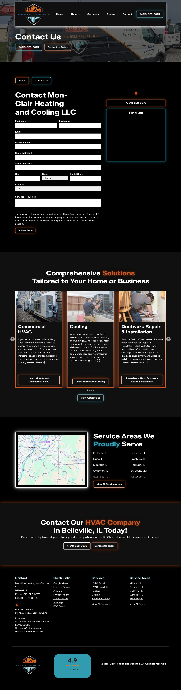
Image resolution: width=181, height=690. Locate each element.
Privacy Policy (61, 594)
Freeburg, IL (138, 459)
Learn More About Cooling (90, 381)
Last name (65, 121)
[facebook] (136, 94)
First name (21, 121)
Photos (111, 14)
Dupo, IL (98, 459)
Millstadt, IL (100, 464)
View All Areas (139, 604)
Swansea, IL (100, 476)
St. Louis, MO (139, 470)
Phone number (23, 142)
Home (59, 14)
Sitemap (58, 602)
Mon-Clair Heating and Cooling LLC (124, 663)
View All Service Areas (109, 484)
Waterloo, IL (138, 476)
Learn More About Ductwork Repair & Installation (142, 380)
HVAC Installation (101, 587)
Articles (57, 591)
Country (19, 184)
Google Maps (60, 583)
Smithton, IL (100, 470)
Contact (127, 14)
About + (75, 14)
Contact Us (41, 80)
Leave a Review (62, 587)
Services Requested (26, 197)
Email (18, 132)
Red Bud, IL (138, 464)
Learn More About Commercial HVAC (39, 380)
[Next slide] (168, 339)
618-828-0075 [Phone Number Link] (150, 14)
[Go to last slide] (12, 339)
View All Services (90, 398)
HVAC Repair (99, 583)
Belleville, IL (100, 453)
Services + (93, 14)
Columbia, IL (138, 453)
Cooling (96, 594)
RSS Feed (58, 606)
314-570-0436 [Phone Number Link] (29, 598)
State (45, 174)
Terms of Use (60, 598)
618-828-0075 (136, 103)
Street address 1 (23, 153)
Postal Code (76, 174)
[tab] (87, 390)
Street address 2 (23, 163)
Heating (96, 591)
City (17, 174)
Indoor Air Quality (101, 598)
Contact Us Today (58, 47)
